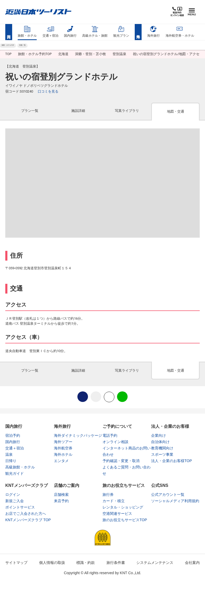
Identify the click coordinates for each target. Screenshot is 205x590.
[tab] (29, 115)
